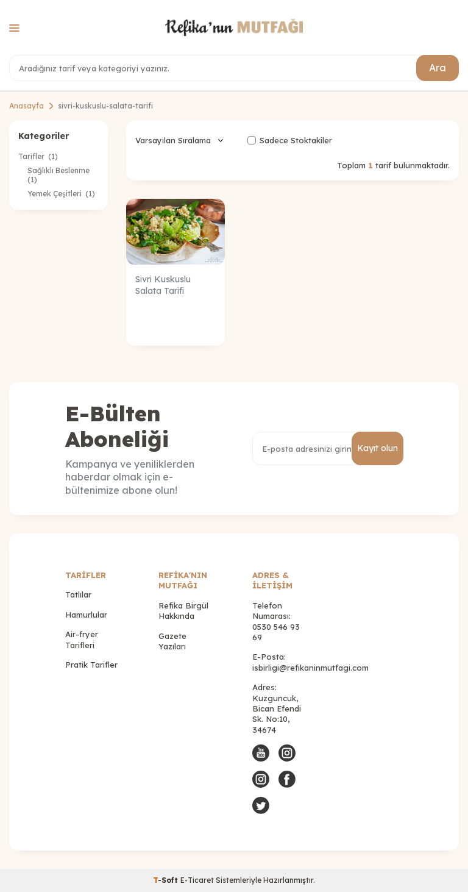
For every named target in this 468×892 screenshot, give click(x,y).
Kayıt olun (377, 448)
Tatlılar (78, 594)
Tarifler (38, 156)
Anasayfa (26, 105)
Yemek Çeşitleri (61, 193)
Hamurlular (86, 614)
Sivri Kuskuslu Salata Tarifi (163, 285)
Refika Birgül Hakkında (183, 611)
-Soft (166, 880)
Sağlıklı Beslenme (59, 175)
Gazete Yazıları (172, 641)
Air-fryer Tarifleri (81, 639)
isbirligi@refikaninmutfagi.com (310, 668)
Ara (437, 68)
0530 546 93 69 (276, 632)
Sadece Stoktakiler (289, 140)
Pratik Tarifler (91, 664)
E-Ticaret (197, 880)
